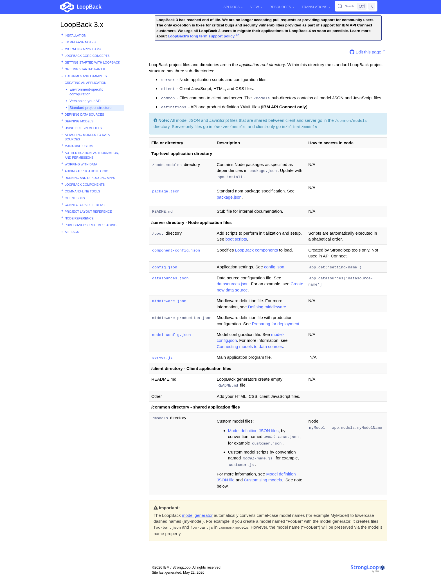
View (256, 7)
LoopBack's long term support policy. (201, 36)
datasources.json (170, 278)
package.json (165, 191)
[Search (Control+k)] (356, 6)
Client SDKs (75, 198)
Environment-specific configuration (86, 91)
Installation (75, 35)
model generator (197, 515)
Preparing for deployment (275, 323)
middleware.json (169, 301)
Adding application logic (86, 171)
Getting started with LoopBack (92, 62)
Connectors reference (86, 205)
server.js (162, 358)
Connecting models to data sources (250, 346)
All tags (72, 232)
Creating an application (85, 82)
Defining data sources (84, 114)
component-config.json (176, 250)
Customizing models (263, 479)
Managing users (79, 146)
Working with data (81, 164)
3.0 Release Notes (80, 42)
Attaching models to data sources (87, 137)
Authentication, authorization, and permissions (92, 155)
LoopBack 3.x (82, 24)
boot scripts (236, 239)
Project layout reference (88, 211)
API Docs (233, 7)
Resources (282, 7)
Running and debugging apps (90, 177)
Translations (316, 7)
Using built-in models (83, 128)
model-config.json (171, 335)
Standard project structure (90, 108)
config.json (164, 267)
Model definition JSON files (253, 430)
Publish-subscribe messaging (90, 225)
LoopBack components (85, 184)
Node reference (79, 218)
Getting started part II (85, 69)
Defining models (79, 121)
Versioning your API (85, 101)
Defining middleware (267, 306)
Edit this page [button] (365, 52)
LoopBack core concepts (87, 55)
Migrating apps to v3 (83, 49)
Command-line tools (82, 191)
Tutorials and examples (86, 76)
